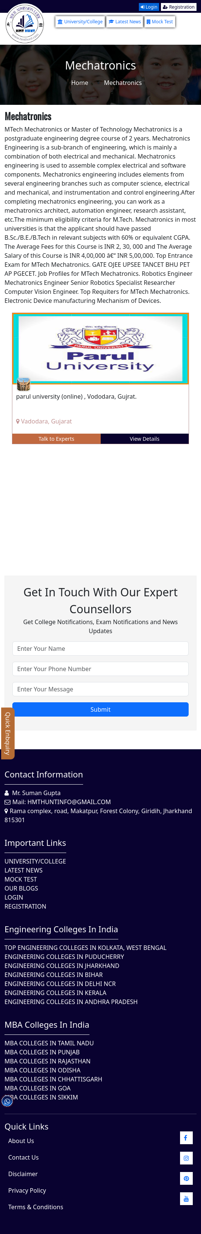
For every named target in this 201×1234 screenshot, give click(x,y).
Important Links (35, 842)
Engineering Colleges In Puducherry (64, 957)
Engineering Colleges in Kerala (55, 993)
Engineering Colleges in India (61, 929)
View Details (144, 438)
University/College (80, 21)
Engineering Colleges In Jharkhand (61, 966)
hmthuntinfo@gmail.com (69, 802)
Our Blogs (21, 888)
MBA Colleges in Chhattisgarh (53, 1079)
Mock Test (160, 21)
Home (79, 83)
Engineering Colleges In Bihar (53, 975)
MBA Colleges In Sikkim (41, 1097)
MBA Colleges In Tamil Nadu (49, 1043)
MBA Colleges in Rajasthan (47, 1061)
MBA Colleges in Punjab (42, 1052)
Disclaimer (23, 1174)
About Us (21, 1141)
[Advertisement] (100, 504)
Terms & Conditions (35, 1207)
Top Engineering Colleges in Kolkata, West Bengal (85, 948)
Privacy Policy (27, 1190)
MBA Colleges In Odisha (42, 1070)
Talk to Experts (56, 438)
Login (149, 7)
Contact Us (23, 1157)
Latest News (125, 21)
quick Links (26, 1126)
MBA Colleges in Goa (37, 1088)
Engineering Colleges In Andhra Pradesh (71, 1002)
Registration (179, 7)
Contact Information (43, 774)
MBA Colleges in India (46, 1024)
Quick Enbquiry (8, 733)
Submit (100, 709)
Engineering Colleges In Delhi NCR (60, 984)
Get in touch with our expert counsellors (100, 600)
